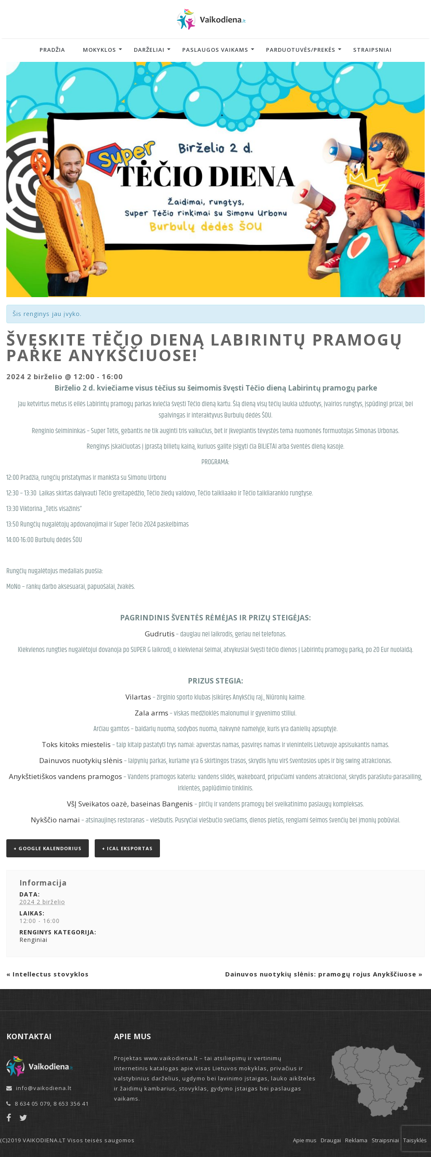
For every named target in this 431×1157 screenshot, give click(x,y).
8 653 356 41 (71, 1103)
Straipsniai (372, 49)
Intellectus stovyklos (47, 974)
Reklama (356, 1140)
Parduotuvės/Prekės (300, 49)
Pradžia (52, 49)
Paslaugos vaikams (215, 49)
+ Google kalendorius (47, 848)
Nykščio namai (55, 820)
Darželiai (149, 49)
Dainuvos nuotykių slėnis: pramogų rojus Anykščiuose (324, 974)
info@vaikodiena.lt (44, 1088)
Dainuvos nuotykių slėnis (80, 760)
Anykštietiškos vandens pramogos (65, 776)
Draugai (331, 1140)
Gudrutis (160, 633)
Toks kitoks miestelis (76, 744)
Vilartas (138, 697)
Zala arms (151, 713)
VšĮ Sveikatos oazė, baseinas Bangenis (130, 804)
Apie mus (305, 1140)
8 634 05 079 (32, 1103)
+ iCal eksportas (127, 848)
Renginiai (33, 940)
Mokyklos (99, 49)
